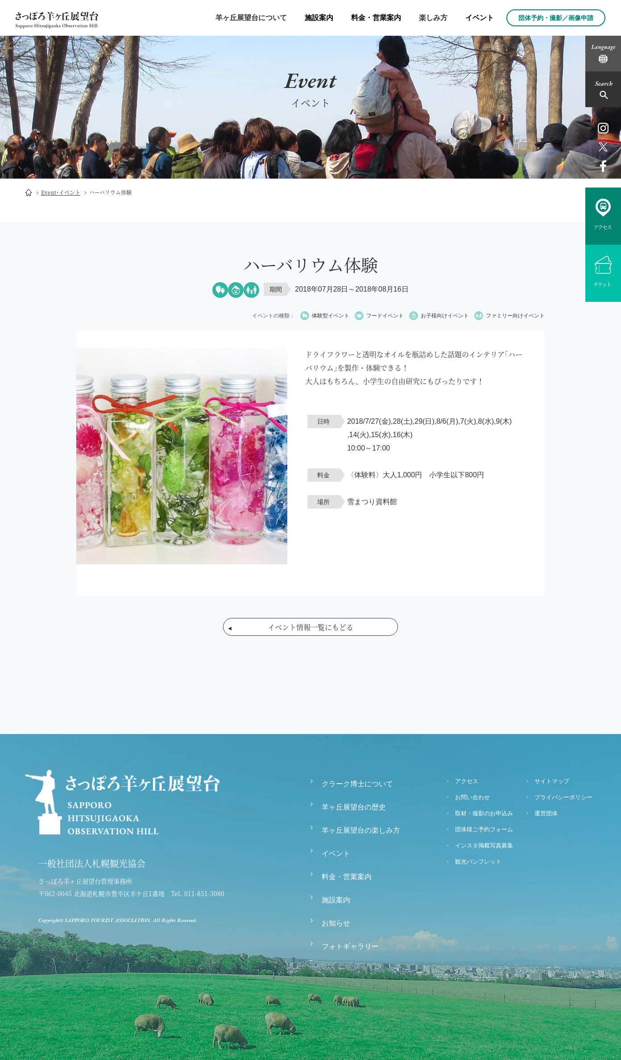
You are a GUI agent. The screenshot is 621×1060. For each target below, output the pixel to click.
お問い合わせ (472, 797)
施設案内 (319, 17)
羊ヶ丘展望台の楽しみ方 (361, 830)
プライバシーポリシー (563, 797)
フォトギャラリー (350, 946)
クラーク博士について (357, 784)
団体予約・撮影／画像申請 (555, 17)
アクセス (466, 781)
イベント (479, 17)
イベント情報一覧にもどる (310, 627)
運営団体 (546, 813)
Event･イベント (60, 192)
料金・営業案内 (376, 17)
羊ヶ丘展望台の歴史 (354, 807)
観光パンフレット (478, 861)
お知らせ (336, 923)
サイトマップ (551, 781)
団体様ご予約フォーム (484, 829)
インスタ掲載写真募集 (484, 845)
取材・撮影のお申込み (484, 813)
